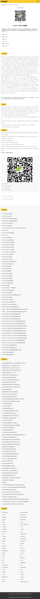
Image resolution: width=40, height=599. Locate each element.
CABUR (3, 519)
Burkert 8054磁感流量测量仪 (8, 352)
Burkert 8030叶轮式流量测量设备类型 (10, 220)
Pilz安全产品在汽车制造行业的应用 (9, 432)
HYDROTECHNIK (24, 581)
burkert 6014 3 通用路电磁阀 (8, 240)
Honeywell (23, 550)
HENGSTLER (23, 534)
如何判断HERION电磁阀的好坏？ (9, 446)
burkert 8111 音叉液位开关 (7, 223)
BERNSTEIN (5, 577)
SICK (3, 562)
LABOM (3, 541)
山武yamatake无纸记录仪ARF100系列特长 (11, 492)
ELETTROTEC (24, 517)
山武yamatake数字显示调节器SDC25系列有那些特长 (13, 494)
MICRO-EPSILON (24, 512)
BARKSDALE (23, 519)
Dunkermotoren (5, 567)
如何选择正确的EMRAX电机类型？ (9, 468)
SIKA (22, 531)
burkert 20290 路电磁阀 (7, 237)
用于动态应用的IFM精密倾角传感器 (9, 456)
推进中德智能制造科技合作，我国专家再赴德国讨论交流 (13, 363)
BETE (3, 581)
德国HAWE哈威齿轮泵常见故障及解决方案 (11, 384)
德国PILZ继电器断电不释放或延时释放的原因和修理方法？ (14, 434)
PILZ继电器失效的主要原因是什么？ (9, 437)
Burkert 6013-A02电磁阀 (7, 275)
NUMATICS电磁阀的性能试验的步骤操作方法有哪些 (12, 398)
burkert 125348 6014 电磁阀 (8, 247)
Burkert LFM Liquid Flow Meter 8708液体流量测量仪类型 (13, 340)
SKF (21, 545)
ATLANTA (4, 526)
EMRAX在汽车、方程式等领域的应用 (9, 470)
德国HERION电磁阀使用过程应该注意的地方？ (11, 444)
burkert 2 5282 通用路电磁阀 (8, 232)
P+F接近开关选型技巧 (6, 406)
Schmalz (22, 574)
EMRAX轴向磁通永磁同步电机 (8, 465)
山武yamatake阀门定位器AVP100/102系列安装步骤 (12, 504)
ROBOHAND (23, 567)
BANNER (4, 548)
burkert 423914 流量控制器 (7, 254)
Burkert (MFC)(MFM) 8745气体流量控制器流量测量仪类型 (14, 330)
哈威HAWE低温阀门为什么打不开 (9, 372)
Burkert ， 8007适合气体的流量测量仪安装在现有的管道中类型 (15, 309)
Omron (3, 574)
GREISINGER (23, 538)
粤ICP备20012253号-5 (27, 593)
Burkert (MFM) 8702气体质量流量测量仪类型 (11, 318)
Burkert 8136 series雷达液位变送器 (9, 218)
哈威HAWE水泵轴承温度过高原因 (9, 377)
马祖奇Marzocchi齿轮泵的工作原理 (9, 496)
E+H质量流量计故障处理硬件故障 (9, 418)
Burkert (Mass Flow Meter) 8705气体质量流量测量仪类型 (13, 323)
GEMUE (4, 538)
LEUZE (3, 569)
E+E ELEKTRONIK (24, 524)
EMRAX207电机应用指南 (7, 461)
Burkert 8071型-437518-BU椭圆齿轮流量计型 (11, 294)
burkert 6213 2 (5, 230)
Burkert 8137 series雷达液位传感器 (9, 304)
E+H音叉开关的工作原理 (7, 420)
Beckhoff (4, 545)
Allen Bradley (5, 550)
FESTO (3, 555)
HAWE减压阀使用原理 (6, 389)
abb (3, 543)
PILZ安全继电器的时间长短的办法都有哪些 (11, 425)
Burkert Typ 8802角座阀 (7, 292)
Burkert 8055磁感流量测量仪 (8, 354)
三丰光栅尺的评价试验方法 (7, 408)
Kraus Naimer (23, 514)
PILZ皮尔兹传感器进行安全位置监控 (9, 422)
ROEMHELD (23, 562)
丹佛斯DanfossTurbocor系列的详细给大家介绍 (11, 370)
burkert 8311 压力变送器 (7, 256)
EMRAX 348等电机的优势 (7, 463)
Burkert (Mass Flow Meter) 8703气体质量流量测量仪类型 (13, 321)
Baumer (22, 577)
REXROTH (23, 557)
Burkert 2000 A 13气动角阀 (7, 299)
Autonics (22, 553)
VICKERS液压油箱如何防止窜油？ (9, 413)
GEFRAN (4, 536)
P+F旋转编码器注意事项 (7, 403)
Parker (22, 572)
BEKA (3, 522)
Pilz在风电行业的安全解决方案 (8, 427)
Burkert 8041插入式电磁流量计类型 (9, 345)
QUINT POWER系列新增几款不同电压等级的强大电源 (13, 484)
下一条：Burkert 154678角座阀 (7, 199)
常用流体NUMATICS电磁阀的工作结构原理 (11, 401)
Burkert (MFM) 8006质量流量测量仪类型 (10, 306)
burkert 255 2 (5, 235)
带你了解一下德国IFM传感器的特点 (9, 458)
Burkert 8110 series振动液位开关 (9, 302)
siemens (22, 543)
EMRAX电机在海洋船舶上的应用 (9, 475)
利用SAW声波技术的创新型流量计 (9, 489)
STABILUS (4, 531)
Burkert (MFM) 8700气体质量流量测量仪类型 (11, 314)
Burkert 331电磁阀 (6, 285)
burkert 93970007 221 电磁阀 (8, 242)
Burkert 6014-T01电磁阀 (7, 213)
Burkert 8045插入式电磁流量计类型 (9, 347)
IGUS (22, 560)
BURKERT (16, 4)
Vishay (22, 579)
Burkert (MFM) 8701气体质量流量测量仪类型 (11, 316)
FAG (3, 557)
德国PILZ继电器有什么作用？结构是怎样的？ (11, 439)
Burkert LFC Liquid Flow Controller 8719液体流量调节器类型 (14, 337)
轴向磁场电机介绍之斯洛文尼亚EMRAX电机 (11, 477)
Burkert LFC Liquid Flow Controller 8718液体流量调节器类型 (14, 335)
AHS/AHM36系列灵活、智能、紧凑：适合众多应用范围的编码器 (15, 501)
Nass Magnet (5, 512)
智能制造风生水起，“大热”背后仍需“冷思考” (11, 365)
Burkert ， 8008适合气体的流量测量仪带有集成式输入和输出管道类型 (15, 311)
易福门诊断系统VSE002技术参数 (9, 449)
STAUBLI (22, 529)
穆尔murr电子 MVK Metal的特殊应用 (9, 394)
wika (21, 569)
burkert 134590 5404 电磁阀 (8, 244)
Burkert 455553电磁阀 (6, 266)
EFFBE (3, 524)
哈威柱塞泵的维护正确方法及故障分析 (10, 391)
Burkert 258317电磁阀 (6, 216)
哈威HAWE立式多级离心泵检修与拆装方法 (11, 379)
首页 (7, 4)
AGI (21, 565)
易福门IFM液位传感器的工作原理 (9, 451)
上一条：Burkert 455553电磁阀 (7, 196)
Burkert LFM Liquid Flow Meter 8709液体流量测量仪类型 (13, 342)
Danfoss (4, 572)
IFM (21, 555)
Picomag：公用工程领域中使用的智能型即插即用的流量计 (14, 487)
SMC (3, 560)
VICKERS (4, 529)
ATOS (22, 526)
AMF (21, 522)
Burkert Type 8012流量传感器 (8, 290)
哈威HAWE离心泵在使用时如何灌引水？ (10, 375)
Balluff (3, 553)
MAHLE (3, 514)
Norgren (22, 548)
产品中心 (11, 4)
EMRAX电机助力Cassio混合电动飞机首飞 (10, 367)
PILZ (3, 534)
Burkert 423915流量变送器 (7, 263)
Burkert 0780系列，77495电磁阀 (9, 287)
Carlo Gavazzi (5, 565)
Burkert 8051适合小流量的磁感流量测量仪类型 (11, 349)
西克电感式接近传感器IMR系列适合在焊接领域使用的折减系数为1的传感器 (16, 499)
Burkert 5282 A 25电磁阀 (7, 297)
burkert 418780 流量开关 (7, 225)
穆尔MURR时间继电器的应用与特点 (9, 396)
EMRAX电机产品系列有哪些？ (8, 480)
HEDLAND (23, 536)
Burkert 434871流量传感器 (7, 280)
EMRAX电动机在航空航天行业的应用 (9, 472)
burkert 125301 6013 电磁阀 (8, 249)
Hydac (3, 579)
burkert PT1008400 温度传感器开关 (9, 261)
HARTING (4, 517)
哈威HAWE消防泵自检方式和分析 (9, 382)
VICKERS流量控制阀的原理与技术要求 (10, 410)
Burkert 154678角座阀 (6, 271)
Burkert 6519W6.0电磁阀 (7, 278)
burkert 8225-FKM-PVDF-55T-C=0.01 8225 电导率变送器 (14, 228)
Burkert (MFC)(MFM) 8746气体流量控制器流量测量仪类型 (14, 333)
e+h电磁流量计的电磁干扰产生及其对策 (10, 415)
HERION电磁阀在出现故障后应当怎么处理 (11, 441)
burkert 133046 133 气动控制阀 (8, 251)
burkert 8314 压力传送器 (7, 259)
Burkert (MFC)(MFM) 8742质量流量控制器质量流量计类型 (14, 328)
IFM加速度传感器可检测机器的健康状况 (10, 453)
